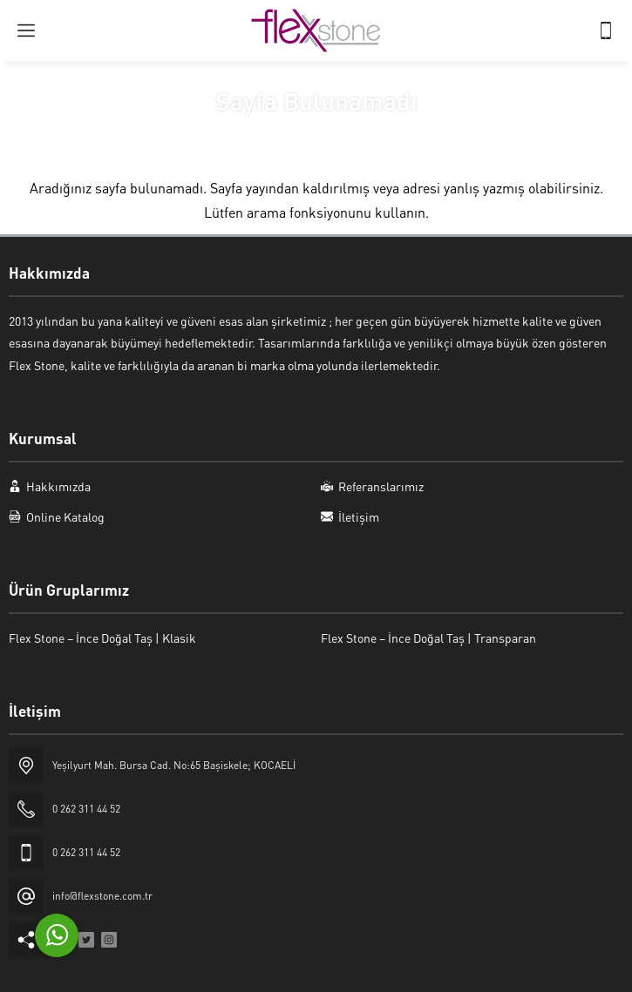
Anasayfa (262, 133)
